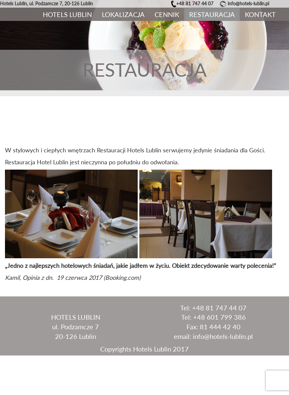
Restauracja (212, 14)
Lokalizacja (123, 14)
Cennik (167, 14)
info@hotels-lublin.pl (248, 3)
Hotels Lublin (67, 14)
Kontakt (260, 14)
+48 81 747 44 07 (194, 3)
